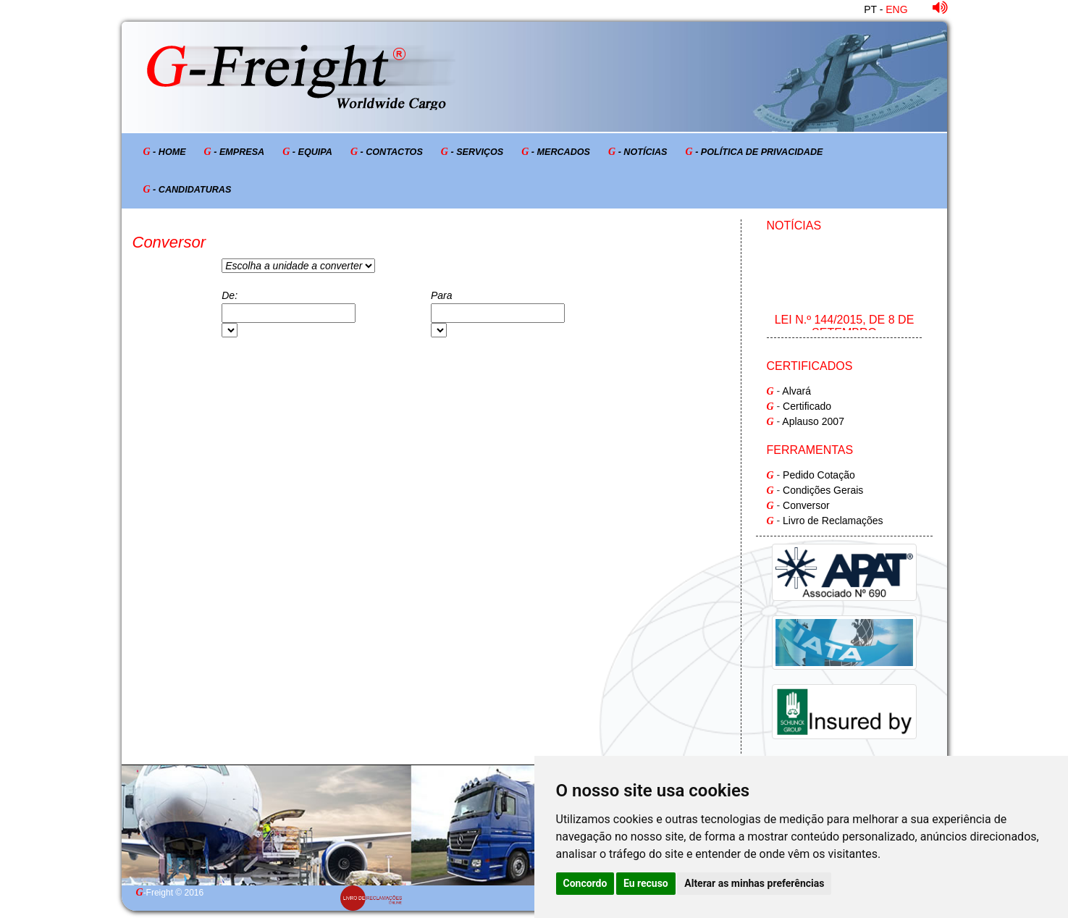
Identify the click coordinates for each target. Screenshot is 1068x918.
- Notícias (638, 151)
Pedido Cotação (819, 475)
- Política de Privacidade (754, 151)
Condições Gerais (823, 490)
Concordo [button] (585, 883)
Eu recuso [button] (645, 883)
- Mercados (555, 151)
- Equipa (307, 151)
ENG (896, 9)
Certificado (807, 406)
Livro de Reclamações (833, 520)
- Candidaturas (187, 189)
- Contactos (386, 151)
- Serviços (472, 151)
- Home (164, 151)
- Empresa (234, 151)
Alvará (796, 391)
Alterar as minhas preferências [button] (754, 883)
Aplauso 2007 (813, 421)
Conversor (806, 505)
